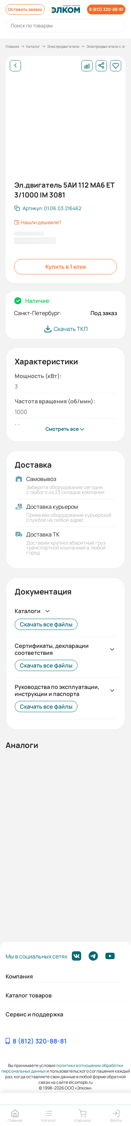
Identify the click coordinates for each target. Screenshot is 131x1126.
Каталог (33, 46)
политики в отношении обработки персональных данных (62, 1068)
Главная (12, 46)
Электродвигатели (63, 46)
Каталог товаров (29, 995)
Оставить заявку (25, 9)
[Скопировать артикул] (47, 208)
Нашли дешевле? (37, 222)
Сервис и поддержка (34, 1014)
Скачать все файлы (46, 624)
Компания (19, 976)
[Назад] (15, 65)
